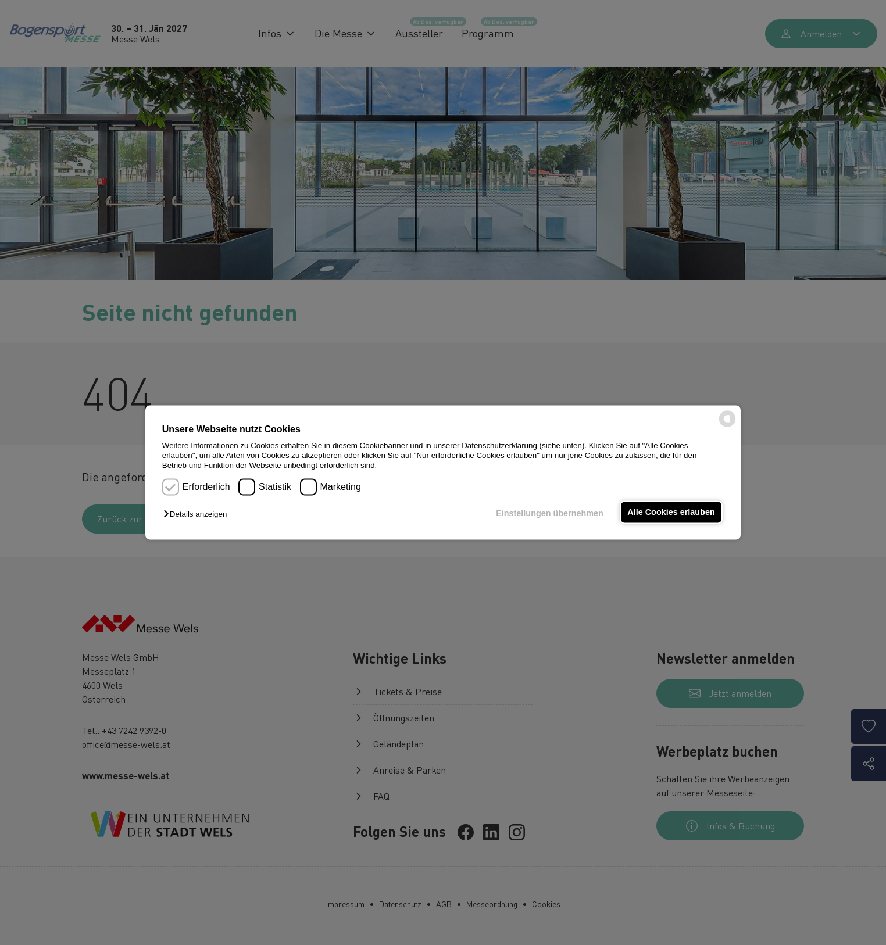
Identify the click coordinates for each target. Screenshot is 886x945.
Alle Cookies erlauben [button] (670, 512)
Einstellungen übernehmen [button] (549, 513)
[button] (198, 514)
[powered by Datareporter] (727, 426)
